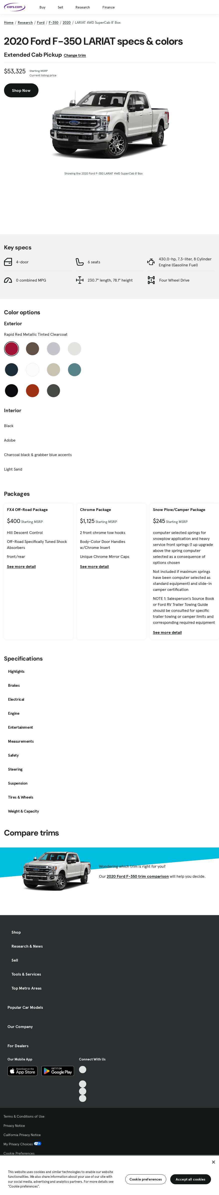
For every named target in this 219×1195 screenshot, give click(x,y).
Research (83, 7)
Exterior (13, 323)
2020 (67, 22)
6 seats (94, 261)
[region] (109, 1175)
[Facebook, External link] (82, 1076)
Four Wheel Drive (174, 280)
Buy (42, 7)
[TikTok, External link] (82, 1069)
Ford (40, 22)
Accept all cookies (191, 1179)
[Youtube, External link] (82, 1084)
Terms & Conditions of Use (24, 1116)
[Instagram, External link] (82, 1091)
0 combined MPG (31, 280)
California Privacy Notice (22, 1135)
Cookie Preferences (19, 1153)
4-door (22, 261)
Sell (60, 7)
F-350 (53, 22)
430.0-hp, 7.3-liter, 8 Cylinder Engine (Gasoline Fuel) (185, 261)
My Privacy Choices (22, 1144)
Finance (108, 7)
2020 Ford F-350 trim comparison (138, 876)
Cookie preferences (146, 1179)
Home (9, 22)
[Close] (213, 1162)
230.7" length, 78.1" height (110, 280)
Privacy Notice (14, 1125)
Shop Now (21, 90)
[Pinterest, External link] (82, 1098)
